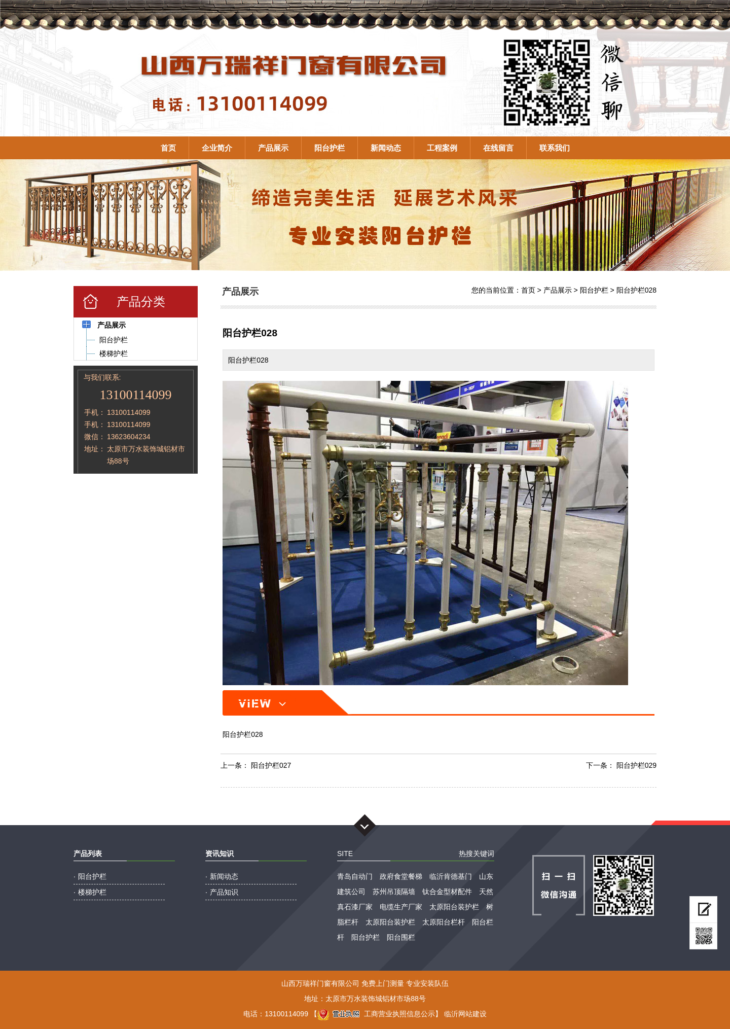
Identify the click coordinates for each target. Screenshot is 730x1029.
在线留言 (498, 148)
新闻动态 (386, 148)
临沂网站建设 (465, 1014)
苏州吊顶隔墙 (394, 892)
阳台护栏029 (636, 765)
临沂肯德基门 (450, 876)
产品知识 (224, 892)
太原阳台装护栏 (454, 907)
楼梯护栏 (92, 892)
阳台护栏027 (271, 765)
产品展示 (273, 148)
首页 (168, 148)
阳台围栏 (401, 937)
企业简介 (217, 148)
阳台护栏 (329, 148)
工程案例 (442, 148)
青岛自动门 (355, 876)
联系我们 (554, 148)
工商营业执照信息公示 (376, 1014)
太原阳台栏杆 (443, 922)
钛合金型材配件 (447, 892)
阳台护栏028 (636, 290)
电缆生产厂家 (401, 907)
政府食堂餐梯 (401, 876)
